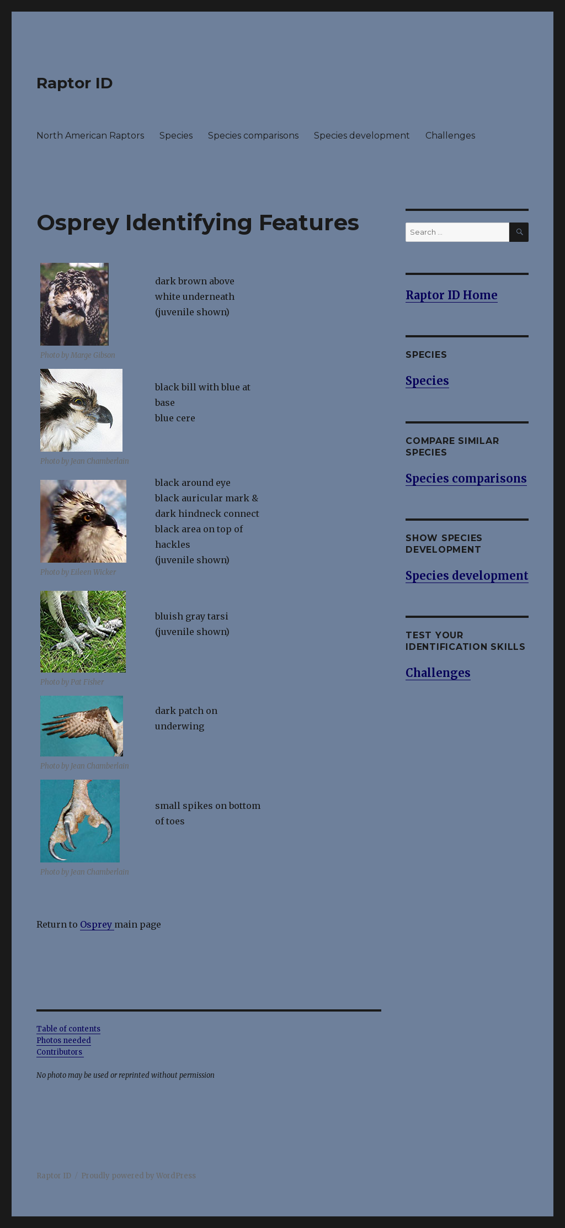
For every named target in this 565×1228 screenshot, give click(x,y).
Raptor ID (74, 82)
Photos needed (63, 1040)
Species (176, 135)
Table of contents (68, 1029)
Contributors (60, 1052)
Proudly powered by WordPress (138, 1176)
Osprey (97, 924)
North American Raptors (90, 135)
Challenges (450, 135)
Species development (362, 135)
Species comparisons (253, 135)
